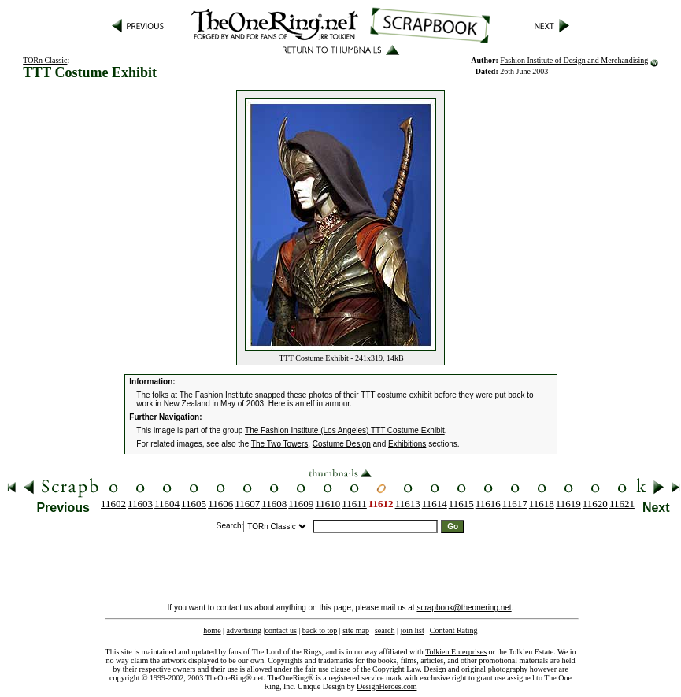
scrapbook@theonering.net (463, 607)
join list (412, 630)
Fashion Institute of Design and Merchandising (574, 60)
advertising (244, 630)
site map (355, 630)
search (385, 630)
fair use (317, 669)
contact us (281, 630)
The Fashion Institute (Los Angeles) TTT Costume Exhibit (345, 430)
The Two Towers (279, 443)
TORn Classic (45, 60)
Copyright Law (396, 669)
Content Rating (454, 630)
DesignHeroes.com (386, 686)
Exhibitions (407, 443)
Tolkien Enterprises (456, 651)
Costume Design (342, 443)
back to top (319, 630)
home (211, 630)
